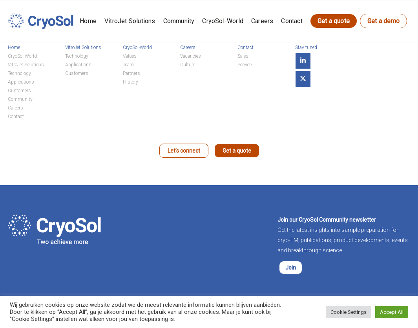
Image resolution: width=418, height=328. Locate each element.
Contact (291, 21)
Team (128, 64)
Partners (131, 73)
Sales (242, 56)
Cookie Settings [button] (348, 312)
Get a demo (383, 21)
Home (88, 21)
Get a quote (334, 21)
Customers (19, 90)
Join (290, 267)
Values (130, 56)
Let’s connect (184, 151)
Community (179, 21)
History (130, 82)
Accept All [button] (391, 312)
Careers (262, 21)
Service (244, 64)
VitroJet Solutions (129, 21)
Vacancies (190, 56)
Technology (19, 73)
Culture (187, 64)
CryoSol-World (222, 21)
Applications (21, 82)
